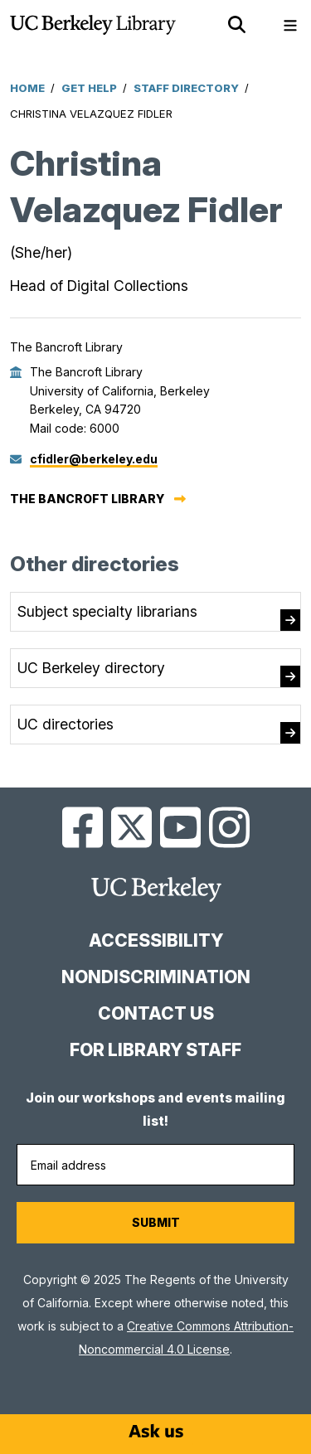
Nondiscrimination (155, 977)
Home (27, 88)
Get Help (89, 88)
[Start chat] (156, 1430)
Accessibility (156, 940)
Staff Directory (186, 88)
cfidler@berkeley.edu (94, 459)
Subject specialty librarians (107, 611)
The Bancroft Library (87, 499)
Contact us (156, 1013)
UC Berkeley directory (91, 667)
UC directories (65, 724)
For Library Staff (155, 1050)
